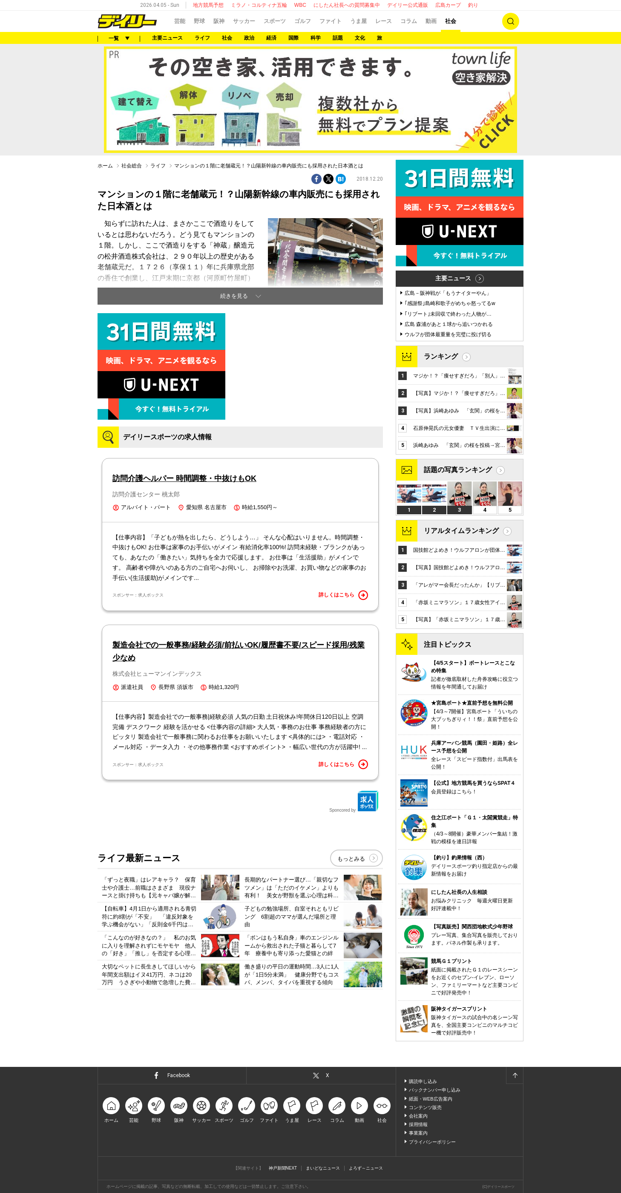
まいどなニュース (323, 1168)
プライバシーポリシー (432, 1141)
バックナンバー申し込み (434, 1089)
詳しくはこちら (343, 595)
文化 (360, 38)
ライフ (202, 38)
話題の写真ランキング (458, 469)
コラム (408, 21)
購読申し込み (423, 1081)
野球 (199, 21)
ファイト (330, 21)
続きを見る (234, 296)
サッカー (244, 21)
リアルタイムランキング (461, 530)
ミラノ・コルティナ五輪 (259, 5)
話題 (338, 38)
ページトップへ (514, 1075)
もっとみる (351, 859)
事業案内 (418, 1132)
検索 (510, 21)
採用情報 (418, 1124)
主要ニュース (167, 38)
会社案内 (418, 1115)
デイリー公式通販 (407, 5)
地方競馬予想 (208, 5)
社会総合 (131, 166)
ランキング (441, 356)
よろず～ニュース (366, 1168)
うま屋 (358, 21)
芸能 (179, 21)
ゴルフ (302, 21)
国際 (293, 38)
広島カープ (448, 5)
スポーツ (275, 21)
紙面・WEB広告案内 (430, 1098)
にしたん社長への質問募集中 (346, 5)
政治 (249, 38)
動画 (431, 21)
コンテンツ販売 (425, 1107)
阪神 (218, 21)
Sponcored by (354, 801)
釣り (473, 5)
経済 (271, 38)
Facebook (178, 1075)
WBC (300, 5)
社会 (450, 21)
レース (383, 21)
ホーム (105, 166)
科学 (315, 38)
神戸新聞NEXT (283, 1168)
